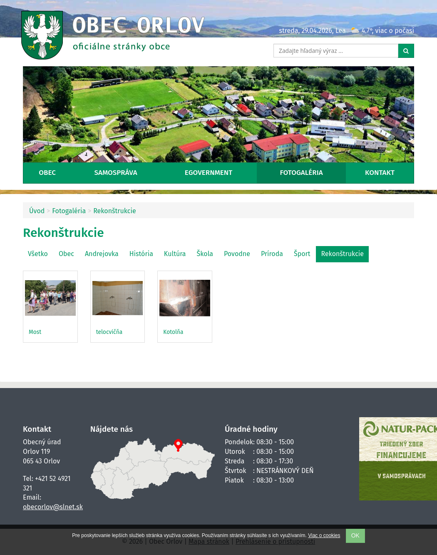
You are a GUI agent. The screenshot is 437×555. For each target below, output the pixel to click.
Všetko (38, 254)
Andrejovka (102, 254)
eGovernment (208, 172)
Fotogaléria (301, 172)
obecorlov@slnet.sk (53, 507)
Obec (47, 172)
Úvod (37, 211)
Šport (302, 254)
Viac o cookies (324, 535)
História (141, 254)
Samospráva (115, 172)
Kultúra (175, 254)
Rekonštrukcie (114, 211)
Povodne (237, 254)
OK (355, 536)
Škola (205, 254)
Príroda (272, 254)
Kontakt (380, 172)
